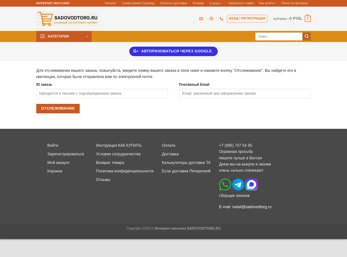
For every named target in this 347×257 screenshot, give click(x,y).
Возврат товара (110, 162)
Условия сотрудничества (118, 154)
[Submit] (307, 36)
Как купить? (267, 3)
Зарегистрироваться (65, 154)
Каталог (110, 3)
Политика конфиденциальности (125, 171)
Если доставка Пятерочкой (186, 171)
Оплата (168, 145)
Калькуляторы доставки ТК (186, 162)
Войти (52, 145)
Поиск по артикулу (294, 3)
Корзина (54, 171)
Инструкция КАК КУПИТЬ (119, 145)
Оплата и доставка (173, 3)
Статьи (216, 3)
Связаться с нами (241, 3)
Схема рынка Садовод (138, 3)
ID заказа (44, 84)
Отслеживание (58, 108)
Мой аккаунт (58, 162)
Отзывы (198, 3)
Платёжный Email (194, 84)
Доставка (170, 154)
